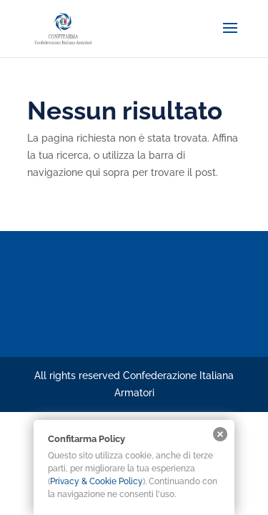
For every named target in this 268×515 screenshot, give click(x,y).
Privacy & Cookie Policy (96, 481)
